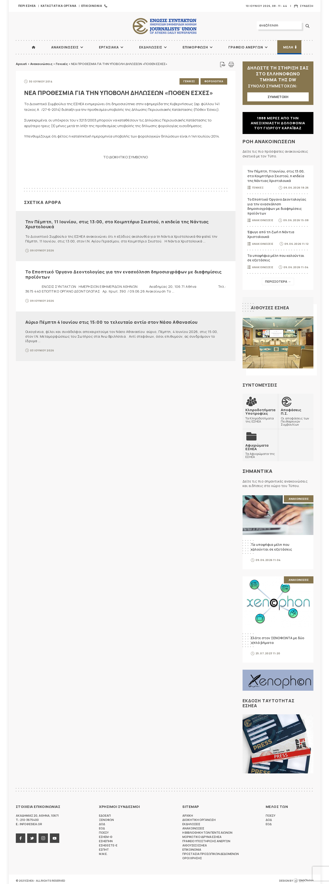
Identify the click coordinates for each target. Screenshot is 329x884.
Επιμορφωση (195, 47)
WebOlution (303, 880)
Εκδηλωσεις (150, 47)
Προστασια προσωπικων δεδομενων (210, 854)
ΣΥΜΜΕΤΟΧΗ (278, 97)
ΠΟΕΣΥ (104, 833)
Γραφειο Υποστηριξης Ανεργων (206, 841)
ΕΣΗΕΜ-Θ (105, 837)
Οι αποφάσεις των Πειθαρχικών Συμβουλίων (296, 417)
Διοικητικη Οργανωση (199, 820)
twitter (32, 838)
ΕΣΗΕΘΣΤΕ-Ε (108, 845)
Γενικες (189, 81)
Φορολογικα (213, 81)
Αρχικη (187, 816)
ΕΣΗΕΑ (165, 26)
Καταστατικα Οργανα (59, 6)
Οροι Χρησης (192, 858)
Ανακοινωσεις (65, 47)
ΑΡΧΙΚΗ (33, 47)
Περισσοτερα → (278, 281)
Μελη (288, 47)
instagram (43, 838)
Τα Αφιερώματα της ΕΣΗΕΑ (260, 451)
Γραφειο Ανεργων (245, 47)
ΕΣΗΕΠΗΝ (106, 841)
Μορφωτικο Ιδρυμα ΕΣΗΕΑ (202, 837)
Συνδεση (306, 6)
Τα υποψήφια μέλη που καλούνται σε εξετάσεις (275, 258)
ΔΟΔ (102, 824)
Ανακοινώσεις (41, 64)
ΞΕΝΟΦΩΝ (106, 820)
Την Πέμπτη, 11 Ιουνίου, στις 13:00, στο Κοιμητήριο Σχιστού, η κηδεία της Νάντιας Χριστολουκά (117, 224)
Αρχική (21, 64)
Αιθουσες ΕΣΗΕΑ (270, 307)
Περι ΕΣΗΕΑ (27, 6)
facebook (20, 838)
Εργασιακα (109, 47)
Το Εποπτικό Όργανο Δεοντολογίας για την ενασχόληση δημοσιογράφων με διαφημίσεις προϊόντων (123, 274)
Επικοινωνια (91, 6)
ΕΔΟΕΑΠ (105, 816)
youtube (54, 838)
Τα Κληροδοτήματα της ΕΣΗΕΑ (260, 415)
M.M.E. (103, 854)
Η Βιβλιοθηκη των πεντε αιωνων (207, 833)
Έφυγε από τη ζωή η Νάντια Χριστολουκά (270, 234)
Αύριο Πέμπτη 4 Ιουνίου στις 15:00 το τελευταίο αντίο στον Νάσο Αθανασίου (111, 322)
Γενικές (62, 64)
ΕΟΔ (102, 828)
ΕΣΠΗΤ (104, 850)
